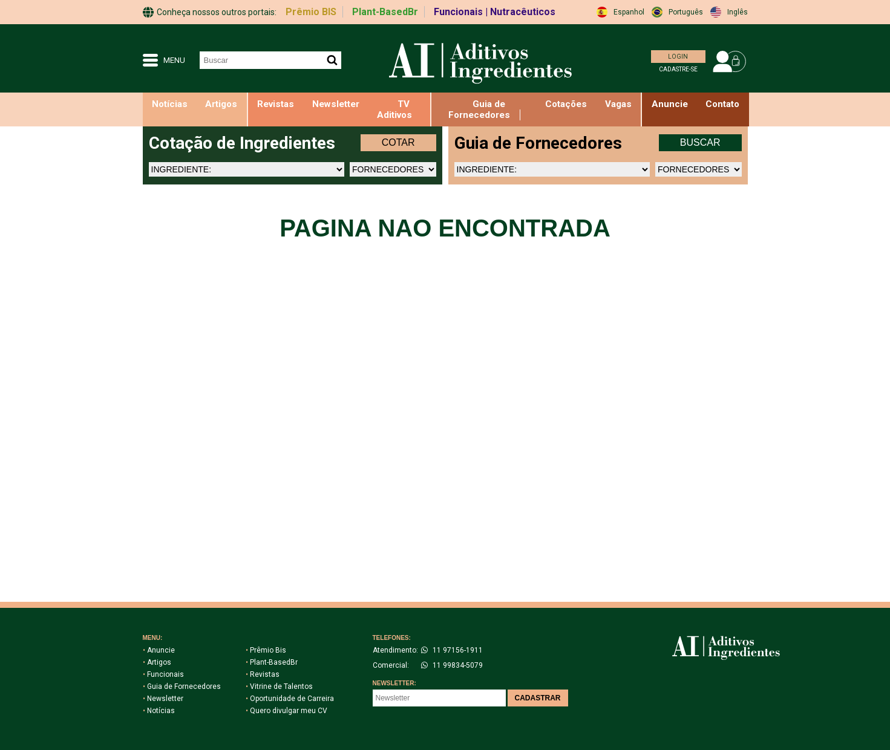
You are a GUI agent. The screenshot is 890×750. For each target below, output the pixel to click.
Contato (722, 104)
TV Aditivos (394, 109)
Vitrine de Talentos (279, 686)
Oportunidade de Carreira (290, 698)
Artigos (221, 104)
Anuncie (159, 650)
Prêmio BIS (311, 12)
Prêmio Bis (266, 650)
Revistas (275, 104)
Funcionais (163, 674)
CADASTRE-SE (678, 69)
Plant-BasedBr (385, 12)
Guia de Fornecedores (479, 109)
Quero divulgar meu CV (286, 710)
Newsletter (335, 104)
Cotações (566, 104)
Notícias (170, 104)
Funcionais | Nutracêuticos (494, 12)
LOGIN (678, 56)
